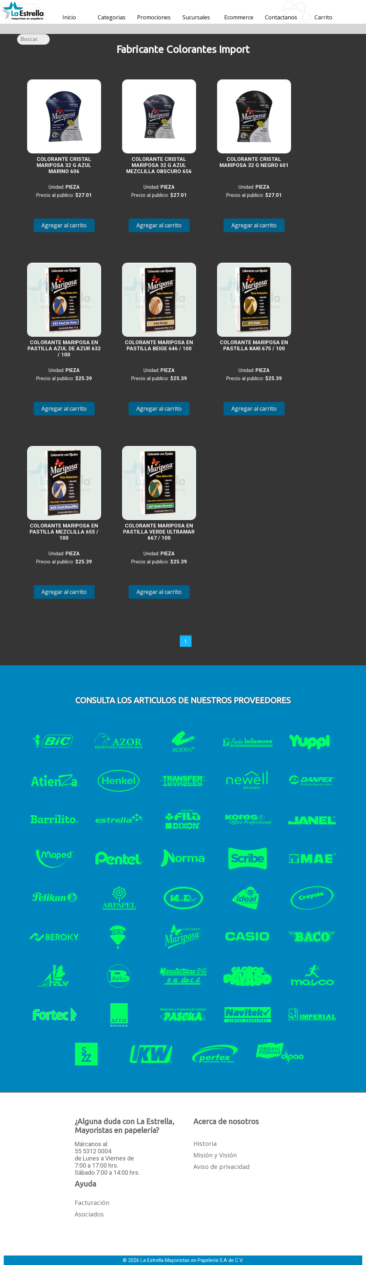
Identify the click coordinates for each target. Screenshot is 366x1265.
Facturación (92, 1202)
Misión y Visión (215, 1155)
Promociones (154, 17)
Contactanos (281, 17)
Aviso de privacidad (221, 1166)
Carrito (323, 17)
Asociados (89, 1214)
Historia (205, 1143)
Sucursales (196, 17)
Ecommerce (238, 17)
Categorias (112, 17)
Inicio (69, 17)
